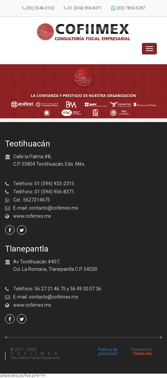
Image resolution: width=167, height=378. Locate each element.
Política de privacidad (108, 351)
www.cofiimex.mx (32, 216)
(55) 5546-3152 (40, 8)
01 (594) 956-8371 (85, 8)
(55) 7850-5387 (128, 8)
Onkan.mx (142, 353)
